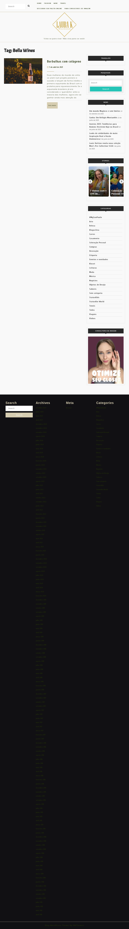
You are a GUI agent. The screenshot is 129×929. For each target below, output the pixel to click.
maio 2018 (39, 673)
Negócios (93, 281)
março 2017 (39, 731)
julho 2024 (39, 440)
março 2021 (39, 547)
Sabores (92, 289)
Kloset (92, 264)
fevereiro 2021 (41, 551)
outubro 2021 (40, 530)
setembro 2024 (41, 432)
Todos (92, 310)
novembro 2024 (41, 428)
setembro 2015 (41, 800)
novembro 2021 (41, 526)
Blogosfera (94, 230)
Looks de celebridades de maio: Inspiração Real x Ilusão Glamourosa (103, 136)
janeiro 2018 (40, 690)
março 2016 (39, 776)
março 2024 (40, 457)
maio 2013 (39, 910)
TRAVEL (63, 3)
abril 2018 (39, 677)
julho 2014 (39, 857)
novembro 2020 (41, 563)
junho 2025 (40, 412)
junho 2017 (39, 718)
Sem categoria (95, 293)
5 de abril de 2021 (56, 67)
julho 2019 (39, 620)
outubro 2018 (40, 653)
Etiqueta (93, 255)
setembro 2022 (41, 502)
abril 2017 (39, 727)
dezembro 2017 (41, 694)
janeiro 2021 (40, 555)
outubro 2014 (40, 845)
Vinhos (92, 318)
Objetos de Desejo (97, 285)
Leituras (93, 268)
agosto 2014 (40, 853)
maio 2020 (39, 583)
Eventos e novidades (98, 259)
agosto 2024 (40, 436)
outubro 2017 (40, 702)
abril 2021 (39, 543)
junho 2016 (39, 763)
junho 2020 (40, 579)
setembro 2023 (41, 477)
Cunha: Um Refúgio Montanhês (103, 118)
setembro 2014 (41, 849)
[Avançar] (121, 181)
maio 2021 (39, 539)
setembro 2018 (41, 657)
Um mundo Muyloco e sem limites (104, 111)
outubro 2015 (40, 796)
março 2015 (39, 825)
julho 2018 (39, 665)
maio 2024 (39, 449)
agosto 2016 (40, 755)
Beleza (92, 226)
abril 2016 (39, 771)
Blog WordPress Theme (57, 925)
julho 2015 (39, 808)
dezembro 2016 (41, 743)
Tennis (92, 306)
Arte (91, 222)
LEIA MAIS (53, 106)
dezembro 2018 (41, 645)
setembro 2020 (41, 567)
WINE (56, 3)
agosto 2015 (40, 804)
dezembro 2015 (41, 788)
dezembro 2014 (41, 837)
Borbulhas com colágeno (64, 61)
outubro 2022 (40, 498)
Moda (91, 272)
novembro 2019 (41, 604)
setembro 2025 (41, 408)
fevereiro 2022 (41, 514)
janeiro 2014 (40, 882)
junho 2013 (39, 906)
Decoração (94, 251)
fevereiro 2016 (41, 780)
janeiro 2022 (40, 518)
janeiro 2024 (40, 465)
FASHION (47, 3)
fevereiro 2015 (41, 829)
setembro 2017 (41, 706)
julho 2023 (39, 485)
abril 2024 (39, 453)
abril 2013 (39, 915)
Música (92, 276)
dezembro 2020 (41, 559)
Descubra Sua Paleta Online (49, 8)
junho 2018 (39, 669)
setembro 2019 (41, 612)
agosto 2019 (40, 616)
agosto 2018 (40, 661)
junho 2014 (39, 861)
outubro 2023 (40, 473)
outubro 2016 (40, 751)
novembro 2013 (41, 890)
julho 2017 (39, 714)
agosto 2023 (40, 481)
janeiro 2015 (40, 833)
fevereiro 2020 (41, 596)
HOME (39, 3)
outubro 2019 (40, 608)
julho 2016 (39, 759)
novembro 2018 (41, 649)
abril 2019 (39, 632)
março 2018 (39, 682)
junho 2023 (39, 489)
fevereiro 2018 (41, 686)
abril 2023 (39, 493)
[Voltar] (90, 181)
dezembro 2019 (41, 600)
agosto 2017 (40, 710)
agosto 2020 (40, 571)
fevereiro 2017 (41, 735)
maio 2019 (39, 628)
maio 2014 (39, 865)
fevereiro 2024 (41, 461)
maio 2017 (39, 722)
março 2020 (40, 592)
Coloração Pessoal (97, 243)
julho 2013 (39, 902)
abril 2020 (39, 588)
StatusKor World (96, 302)
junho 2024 (40, 444)
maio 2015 (39, 816)
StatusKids (94, 297)
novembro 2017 (41, 698)
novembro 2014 (41, 841)
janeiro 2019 (40, 641)
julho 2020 (39, 575)
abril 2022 (39, 510)
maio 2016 (39, 767)
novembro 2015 (41, 792)
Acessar (69, 408)
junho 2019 (39, 624)
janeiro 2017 (40, 739)
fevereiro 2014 (41, 878)
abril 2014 (39, 870)
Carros (92, 234)
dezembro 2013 (41, 886)
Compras (93, 247)
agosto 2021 (40, 534)
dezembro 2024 (41, 424)
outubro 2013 (40, 894)
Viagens (92, 314)
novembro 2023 (41, 469)
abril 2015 (39, 820)
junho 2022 (40, 506)
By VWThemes (76, 925)
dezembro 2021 (41, 522)
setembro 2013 (41, 898)
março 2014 (39, 874)
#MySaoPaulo (95, 217)
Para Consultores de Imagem (77, 8)
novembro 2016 (41, 747)
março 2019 (39, 637)
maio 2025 (39, 416)
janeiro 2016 (40, 784)
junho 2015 (39, 812)
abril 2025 (39, 420)
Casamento (94, 238)
